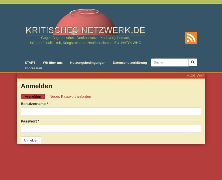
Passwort (30, 121)
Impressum (33, 68)
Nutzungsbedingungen (87, 62)
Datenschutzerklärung (130, 62)
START (30, 62)
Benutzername (34, 104)
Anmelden (35, 96)
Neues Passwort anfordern (71, 96)
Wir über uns (53, 62)
